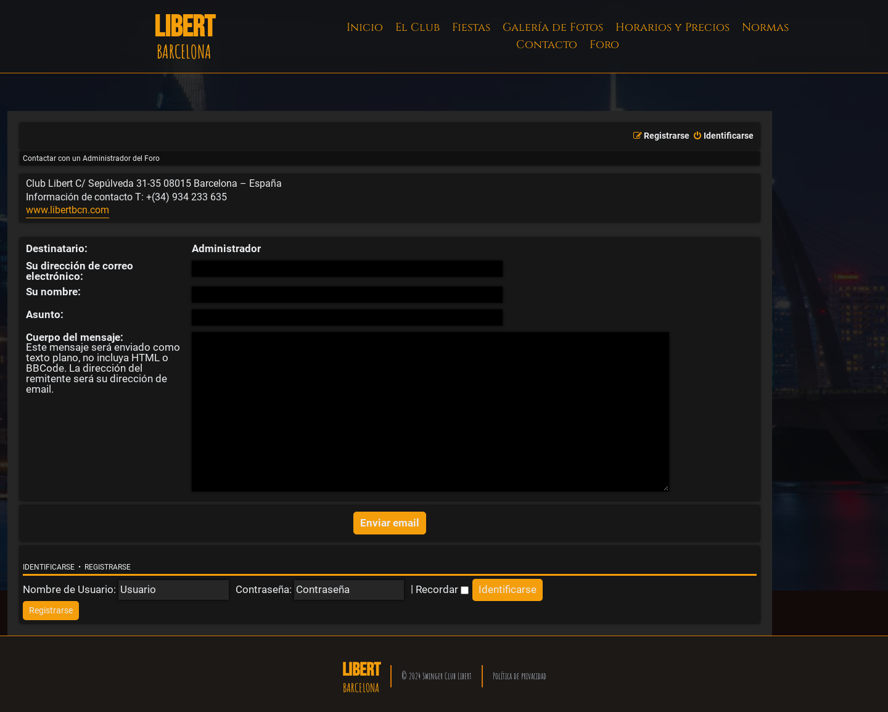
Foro (604, 44)
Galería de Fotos (553, 27)
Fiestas (471, 27)
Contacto (546, 44)
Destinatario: (57, 248)
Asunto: (45, 314)
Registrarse (107, 563)
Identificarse (49, 563)
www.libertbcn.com (67, 210)
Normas (765, 27)
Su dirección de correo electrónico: (79, 271)
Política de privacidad (519, 671)
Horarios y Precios (672, 27)
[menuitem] (723, 136)
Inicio (365, 27)
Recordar (442, 585)
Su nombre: (53, 291)
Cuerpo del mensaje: (74, 337)
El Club (417, 27)
